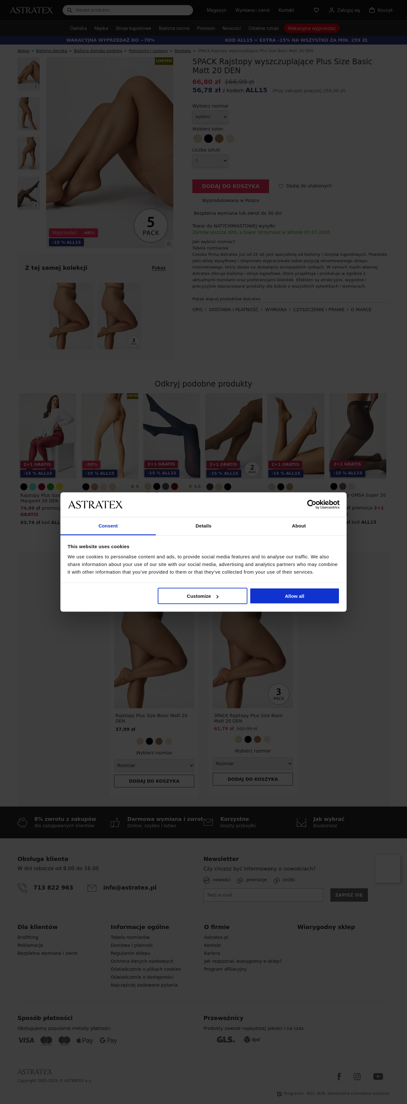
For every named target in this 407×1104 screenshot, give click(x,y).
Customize (203, 596)
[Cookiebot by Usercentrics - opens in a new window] (312, 504)
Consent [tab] (108, 525)
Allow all (294, 596)
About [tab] (299, 525)
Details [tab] (203, 525)
